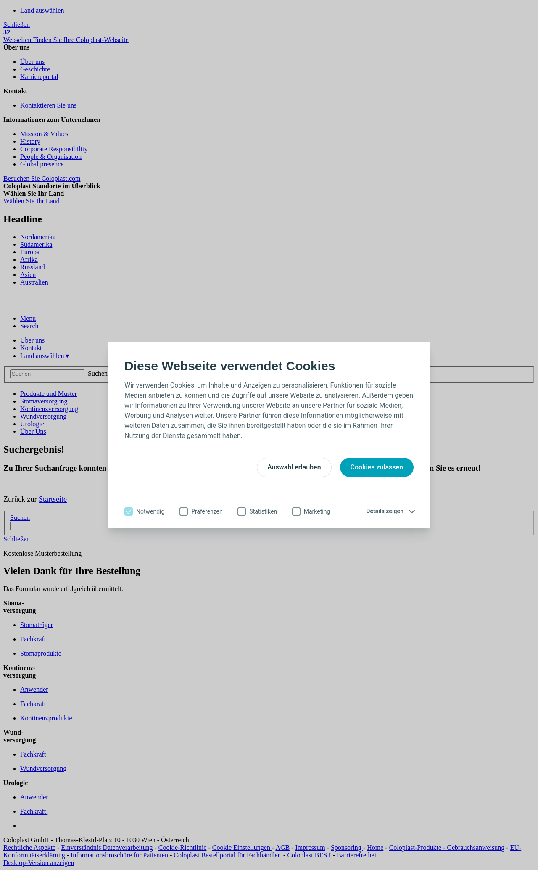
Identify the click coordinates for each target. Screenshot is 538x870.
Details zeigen (385, 511)
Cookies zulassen (377, 467)
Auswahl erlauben (294, 467)
